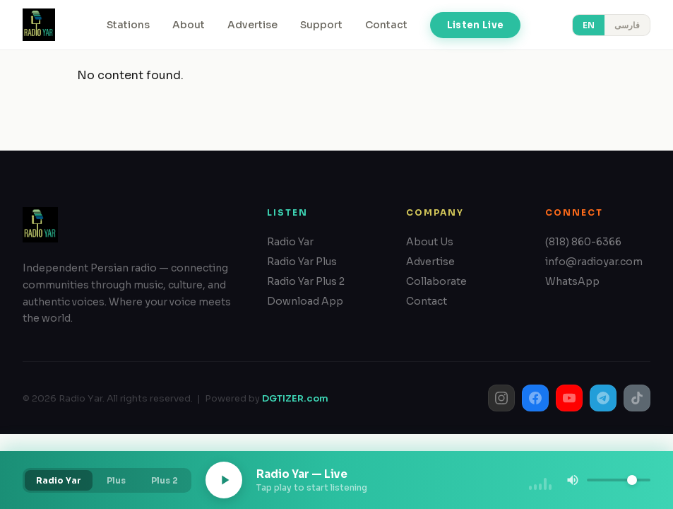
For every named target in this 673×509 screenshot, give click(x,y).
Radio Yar (290, 241)
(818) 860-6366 (583, 241)
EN (589, 25)
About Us (429, 241)
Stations (128, 24)
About (188, 24)
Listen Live (475, 25)
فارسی (627, 25)
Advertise (252, 24)
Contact (386, 24)
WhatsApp (572, 281)
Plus (116, 480)
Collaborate (436, 281)
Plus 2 (164, 480)
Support (321, 24)
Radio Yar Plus (302, 261)
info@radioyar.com (594, 261)
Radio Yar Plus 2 (306, 281)
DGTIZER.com (295, 398)
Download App (305, 301)
